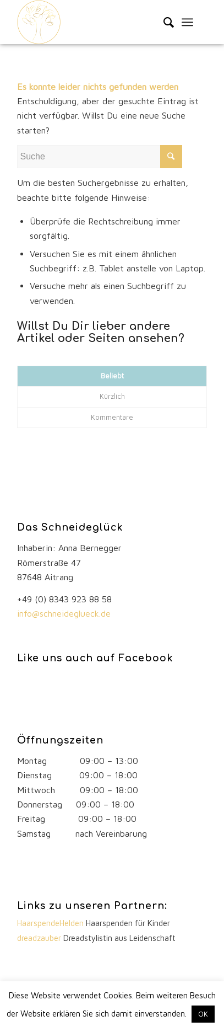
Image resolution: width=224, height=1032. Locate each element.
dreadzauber (39, 938)
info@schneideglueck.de (65, 613)
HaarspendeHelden (51, 923)
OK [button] (203, 1013)
